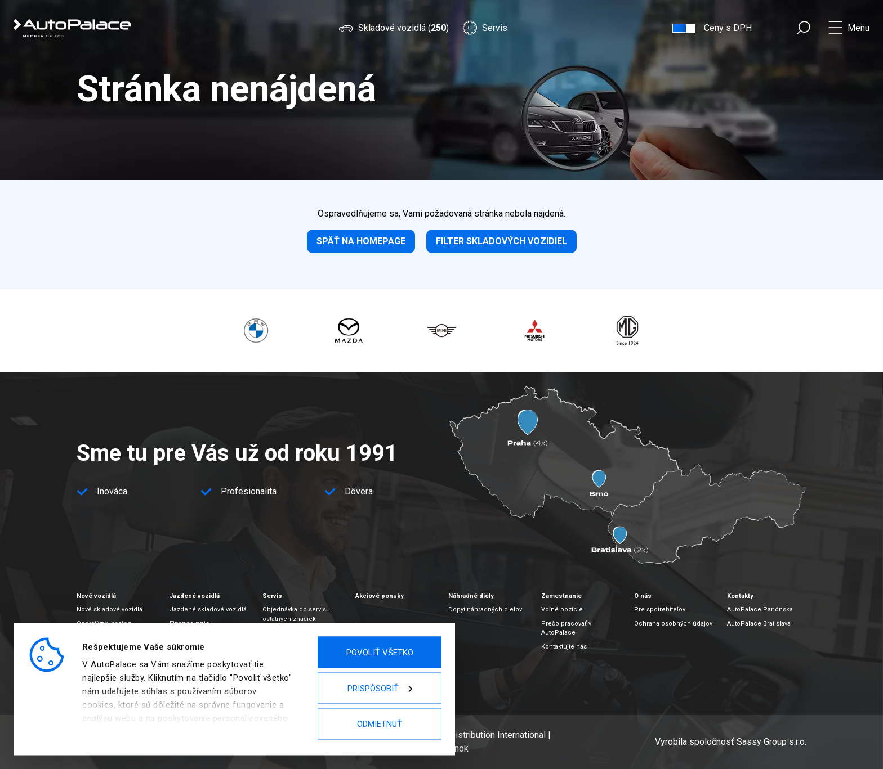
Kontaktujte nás (564, 646)
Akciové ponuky (379, 596)
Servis (484, 27)
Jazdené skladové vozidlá (208, 609)
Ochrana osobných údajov (673, 623)
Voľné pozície (562, 609)
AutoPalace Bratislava (759, 623)
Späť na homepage (360, 241)
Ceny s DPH (728, 28)
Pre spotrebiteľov (659, 609)
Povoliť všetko (379, 652)
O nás (643, 596)
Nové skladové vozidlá (109, 609)
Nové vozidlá (96, 596)
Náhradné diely (471, 596)
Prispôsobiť (379, 688)
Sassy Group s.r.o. (771, 741)
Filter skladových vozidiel (501, 241)
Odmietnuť (379, 724)
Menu (858, 28)
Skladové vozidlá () (393, 27)
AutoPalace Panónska (760, 609)
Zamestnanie (561, 596)
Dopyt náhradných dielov (485, 609)
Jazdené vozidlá (195, 596)
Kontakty (740, 596)
